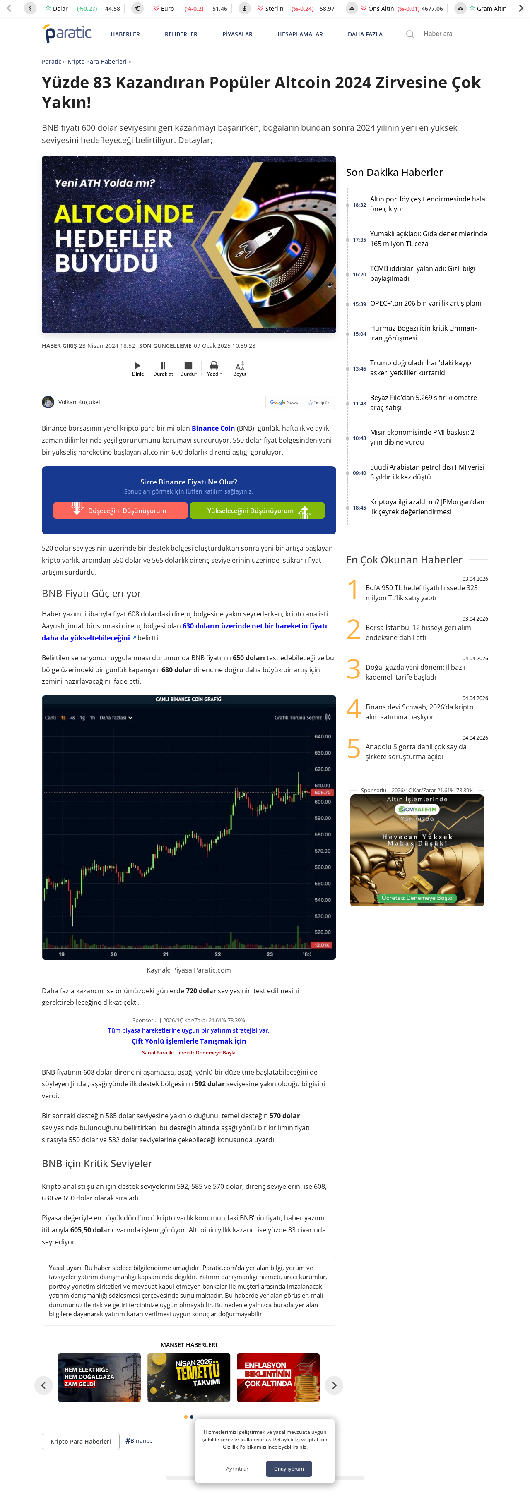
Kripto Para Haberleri (97, 61)
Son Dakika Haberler (394, 172)
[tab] (186, 1412)
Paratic (51, 61)
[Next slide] (521, 8)
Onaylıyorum (289, 1469)
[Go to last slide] (43, 1380)
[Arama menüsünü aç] (410, 34)
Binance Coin (213, 428)
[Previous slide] (9, 8)
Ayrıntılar (237, 1468)
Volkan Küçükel (79, 402)
